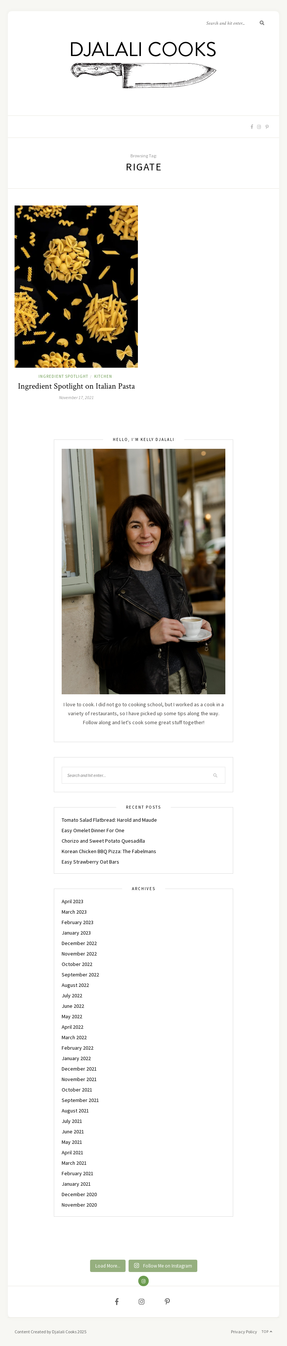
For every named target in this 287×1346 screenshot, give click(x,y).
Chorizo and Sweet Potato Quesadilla (103, 840)
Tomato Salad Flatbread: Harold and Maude (109, 819)
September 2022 (80, 974)
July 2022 (72, 995)
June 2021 (73, 1131)
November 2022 (79, 953)
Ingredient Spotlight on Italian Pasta (76, 386)
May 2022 (72, 1016)
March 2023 (74, 911)
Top (267, 1331)
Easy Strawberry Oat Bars (90, 861)
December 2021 (79, 1068)
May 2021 (72, 1142)
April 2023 (72, 901)
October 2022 (77, 964)
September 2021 (80, 1100)
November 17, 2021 (76, 397)
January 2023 (76, 932)
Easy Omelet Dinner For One (93, 830)
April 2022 (72, 1027)
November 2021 (79, 1079)
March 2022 (74, 1037)
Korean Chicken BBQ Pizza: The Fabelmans (109, 851)
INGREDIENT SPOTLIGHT (63, 376)
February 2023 (77, 922)
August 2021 (75, 1110)
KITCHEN (103, 376)
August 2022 (75, 985)
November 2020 (79, 1204)
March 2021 (74, 1163)
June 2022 (73, 1006)
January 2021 (76, 1183)
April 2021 (72, 1152)
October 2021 (77, 1089)
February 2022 (77, 1047)
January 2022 (76, 1058)
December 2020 (79, 1194)
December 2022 (79, 943)
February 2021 (77, 1173)
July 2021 (72, 1121)
